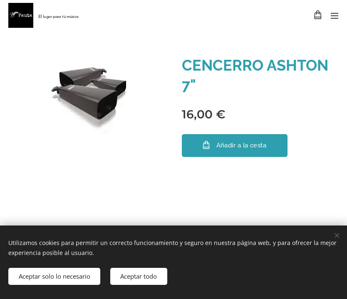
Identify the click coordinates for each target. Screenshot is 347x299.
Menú (334, 15)
